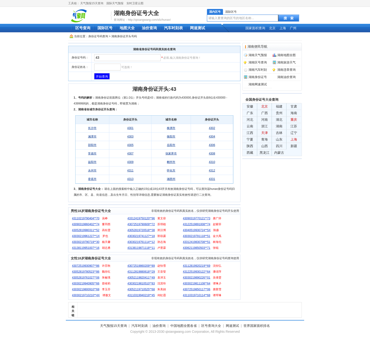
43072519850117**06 (196, 289)
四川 (279, 146)
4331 (212, 179)
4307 (130, 153)
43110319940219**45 (141, 295)
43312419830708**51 (196, 242)
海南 (293, 113)
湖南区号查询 (257, 62)
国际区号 (231, 11)
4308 (212, 153)
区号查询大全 (211, 326)
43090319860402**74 (85, 224)
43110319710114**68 (196, 295)
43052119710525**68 (141, 289)
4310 (212, 162)
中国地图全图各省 (183, 326)
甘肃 (293, 106)
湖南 (279, 126)
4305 (130, 145)
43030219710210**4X (86, 295)
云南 (250, 126)
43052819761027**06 (85, 277)
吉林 (279, 133)
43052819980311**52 (85, 230)
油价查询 (149, 28)
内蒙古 (279, 152)
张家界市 (171, 153)
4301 (130, 128)
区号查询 (82, 28)
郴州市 (171, 162)
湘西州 (171, 179)
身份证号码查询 (98, 36)
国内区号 (215, 11)
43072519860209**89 (141, 265)
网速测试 (197, 28)
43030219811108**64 (196, 283)
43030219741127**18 (141, 236)
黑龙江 (264, 152)
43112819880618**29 (141, 271)
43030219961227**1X (86, 236)
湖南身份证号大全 (136, 13)
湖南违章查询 (286, 69)
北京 (272, 28)
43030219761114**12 (141, 242)
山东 (279, 139)
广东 (250, 113)
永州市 (92, 170)
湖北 (279, 119)
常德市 (92, 153)
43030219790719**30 (85, 242)
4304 (212, 136)
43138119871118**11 (141, 248)
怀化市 (171, 170)
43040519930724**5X (196, 230)
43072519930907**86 (85, 265)
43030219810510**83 (141, 283)
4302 (212, 128)
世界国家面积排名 (257, 326)
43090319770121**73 (196, 218)
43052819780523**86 (85, 271)
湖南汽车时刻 (257, 69)
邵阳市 (92, 145)
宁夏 (250, 139)
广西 (264, 113)
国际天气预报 (114, 3)
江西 (250, 133)
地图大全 (127, 28)
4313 (130, 179)
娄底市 (92, 179)
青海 (264, 139)
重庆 (293, 119)
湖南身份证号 (257, 77)
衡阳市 (171, 136)
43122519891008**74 (196, 224)
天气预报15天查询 (91, 3)
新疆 (293, 146)
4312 (212, 170)
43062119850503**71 (196, 248)
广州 (293, 28)
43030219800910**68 (85, 289)
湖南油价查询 (286, 77)
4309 (130, 162)
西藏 (250, 152)
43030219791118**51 (196, 236)
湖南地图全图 (286, 55)
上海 (282, 28)
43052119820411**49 (141, 277)
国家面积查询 (255, 28)
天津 (264, 133)
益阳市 (92, 162)
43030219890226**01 (196, 277)
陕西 (250, 146)
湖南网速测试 (257, 84)
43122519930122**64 (196, 271)
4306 (212, 145)
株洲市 (171, 128)
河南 (264, 119)
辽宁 (293, 133)
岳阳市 (171, 145)
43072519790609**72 (141, 224)
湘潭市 (92, 136)
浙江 (264, 126)
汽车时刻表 (173, 28)
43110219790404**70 (85, 218)
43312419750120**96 (141, 218)
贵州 (279, 113)
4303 (130, 136)
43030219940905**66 (85, 283)
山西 (264, 146)
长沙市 (92, 128)
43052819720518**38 (141, 230)
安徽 (250, 106)
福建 (279, 106)
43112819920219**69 (196, 265)
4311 (130, 170)
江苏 (293, 126)
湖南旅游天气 (286, 62)
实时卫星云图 (134, 3)
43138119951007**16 (85, 248)
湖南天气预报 (257, 55)
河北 (250, 119)
